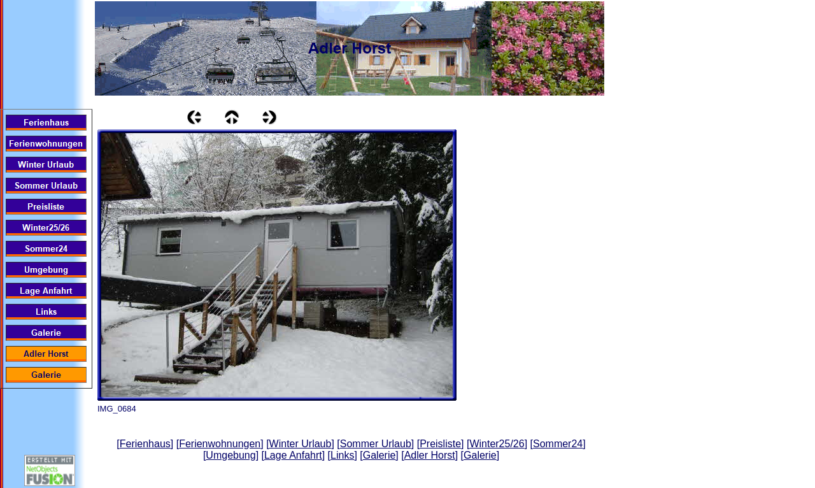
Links (342, 455)
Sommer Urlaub (375, 443)
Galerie (379, 455)
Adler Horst (429, 455)
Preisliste (440, 443)
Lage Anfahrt (293, 455)
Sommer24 (558, 443)
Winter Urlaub (300, 443)
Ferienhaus (145, 443)
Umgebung (230, 455)
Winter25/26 (496, 443)
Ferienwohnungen (219, 443)
